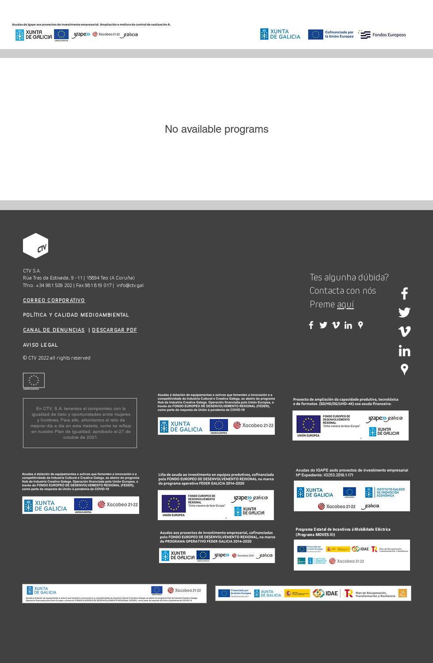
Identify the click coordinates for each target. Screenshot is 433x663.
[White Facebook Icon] (404, 293)
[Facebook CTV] (311, 325)
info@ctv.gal (130, 285)
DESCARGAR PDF (114, 330)
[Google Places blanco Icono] (404, 369)
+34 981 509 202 (54, 285)
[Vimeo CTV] (335, 325)
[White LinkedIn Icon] (404, 350)
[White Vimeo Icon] (404, 331)
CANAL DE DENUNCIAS (54, 330)
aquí (345, 304)
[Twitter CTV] (323, 325)
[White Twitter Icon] (404, 312)
